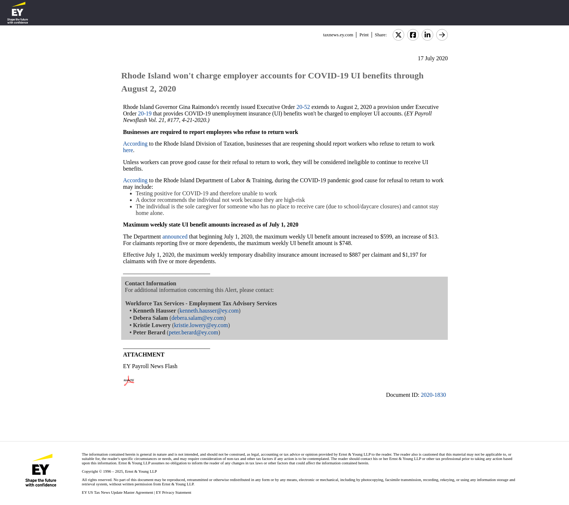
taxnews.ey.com (338, 34)
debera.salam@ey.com (197, 318)
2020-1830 (433, 395)
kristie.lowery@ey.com (201, 325)
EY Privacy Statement (173, 492)
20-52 (303, 107)
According (135, 143)
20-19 (144, 113)
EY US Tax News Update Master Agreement (117, 492)
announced (174, 236)
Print (363, 34)
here (128, 150)
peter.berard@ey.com (193, 332)
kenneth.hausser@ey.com (209, 311)
